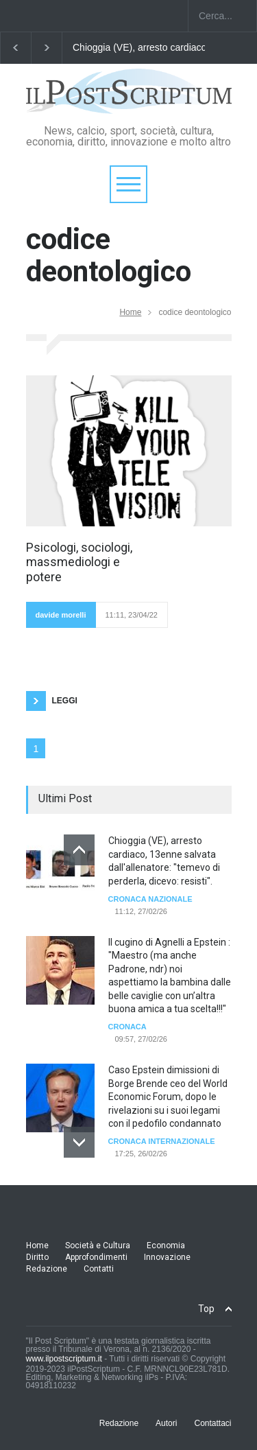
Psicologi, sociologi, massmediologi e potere (79, 562)
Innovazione (167, 1257)
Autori (166, 1423)
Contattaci (212, 1423)
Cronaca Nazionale (150, 899)
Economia (166, 1245)
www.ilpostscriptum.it (64, 1359)
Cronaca (127, 1026)
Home (130, 312)
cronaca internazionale (161, 1141)
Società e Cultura (97, 1245)
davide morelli (61, 615)
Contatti (99, 1269)
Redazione (46, 1269)
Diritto (37, 1257)
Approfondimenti (96, 1257)
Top (206, 1308)
